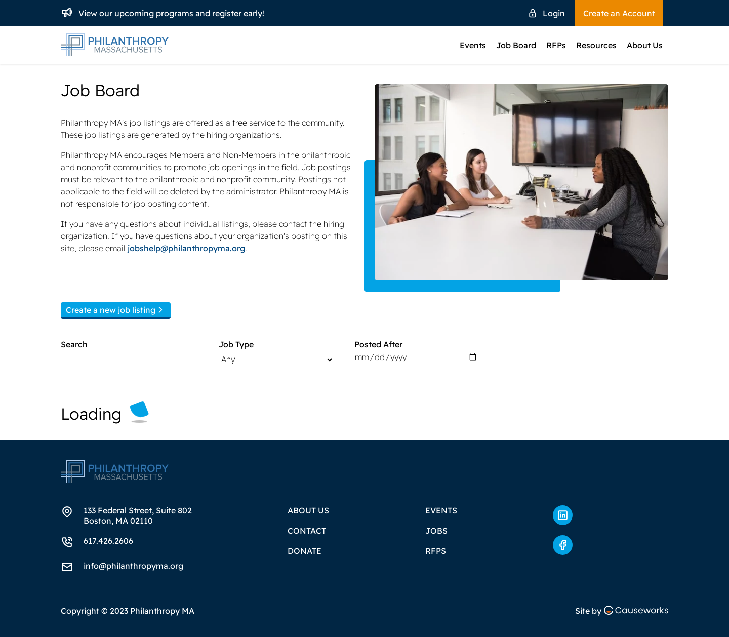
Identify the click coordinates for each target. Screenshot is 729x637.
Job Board (516, 45)
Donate (304, 551)
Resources (596, 45)
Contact (307, 531)
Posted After (378, 344)
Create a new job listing (116, 310)
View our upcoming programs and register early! (171, 13)
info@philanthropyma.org (133, 566)
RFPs (556, 45)
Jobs (436, 531)
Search (74, 344)
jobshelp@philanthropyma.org (186, 248)
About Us (645, 45)
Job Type (236, 344)
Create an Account (619, 13)
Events (473, 45)
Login (554, 13)
